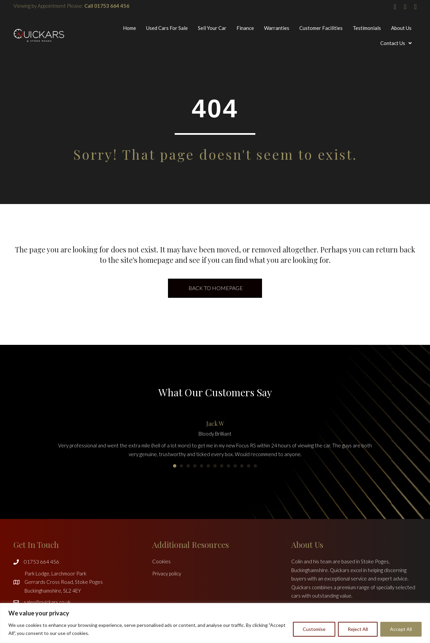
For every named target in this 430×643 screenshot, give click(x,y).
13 (255, 466)
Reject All (358, 629)
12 (248, 466)
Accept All (401, 629)
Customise (314, 629)
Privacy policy (166, 573)
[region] (215, 623)
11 (242, 466)
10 (235, 466)
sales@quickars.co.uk (47, 602)
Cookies (161, 561)
